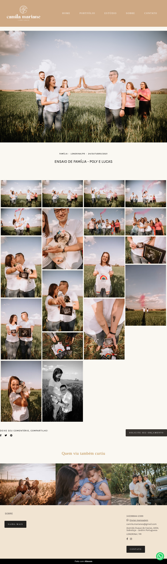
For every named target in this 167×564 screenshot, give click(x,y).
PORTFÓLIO (87, 13)
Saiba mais (15, 524)
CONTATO (150, 13)
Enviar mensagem (139, 520)
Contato (136, 549)
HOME (66, 13)
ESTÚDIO (110, 13)
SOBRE (130, 13)
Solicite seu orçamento (146, 433)
